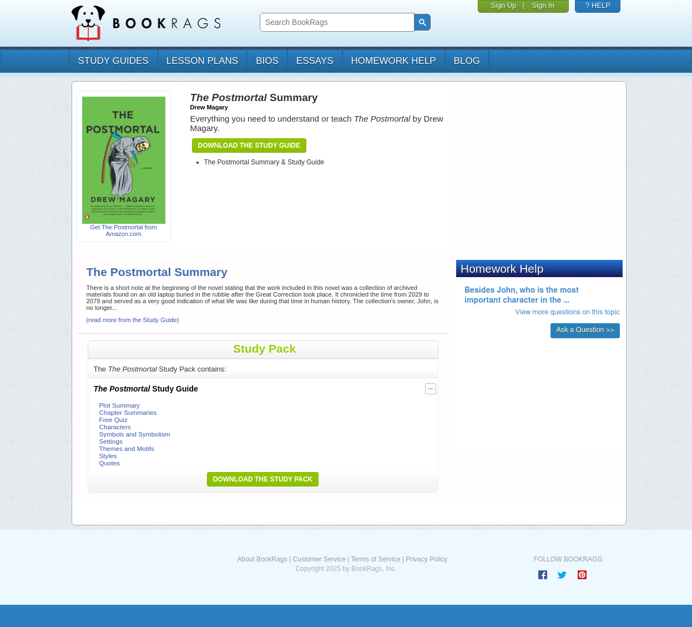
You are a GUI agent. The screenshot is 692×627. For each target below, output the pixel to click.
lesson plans (202, 61)
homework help (393, 61)
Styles (108, 455)
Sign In (543, 5)
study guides (113, 61)
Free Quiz (113, 419)
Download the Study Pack (263, 479)
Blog (467, 61)
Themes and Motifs (126, 448)
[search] (336, 22)
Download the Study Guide (249, 145)
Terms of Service (375, 559)
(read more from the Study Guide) (133, 320)
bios (267, 61)
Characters (115, 426)
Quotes (109, 463)
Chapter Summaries (128, 412)
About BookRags (262, 559)
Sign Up (503, 5)
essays (315, 61)
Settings (111, 441)
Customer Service (318, 559)
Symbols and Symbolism (134, 434)
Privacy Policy (426, 559)
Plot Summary (119, 405)
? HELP (597, 5)
